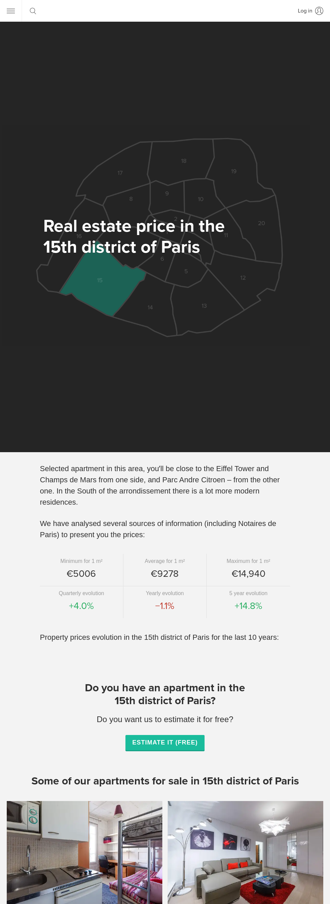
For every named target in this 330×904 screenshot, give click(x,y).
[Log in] (310, 11)
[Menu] (11, 11)
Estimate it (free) (165, 742)
